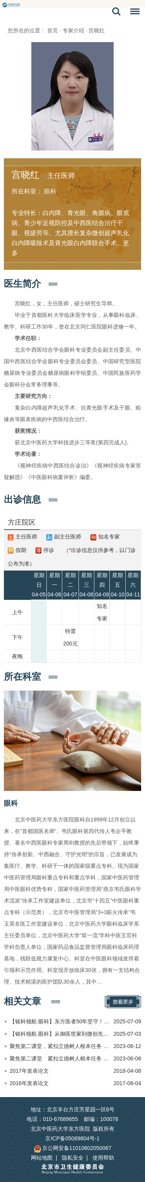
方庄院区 (22, 522)
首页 (52, 30)
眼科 (11, 803)
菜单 (133, 13)
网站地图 (42, 1158)
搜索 (116, 11)
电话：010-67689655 (52, 1119)
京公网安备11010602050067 (72, 1148)
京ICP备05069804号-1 (72, 1138)
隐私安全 (73, 1158)
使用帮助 (103, 1158)
